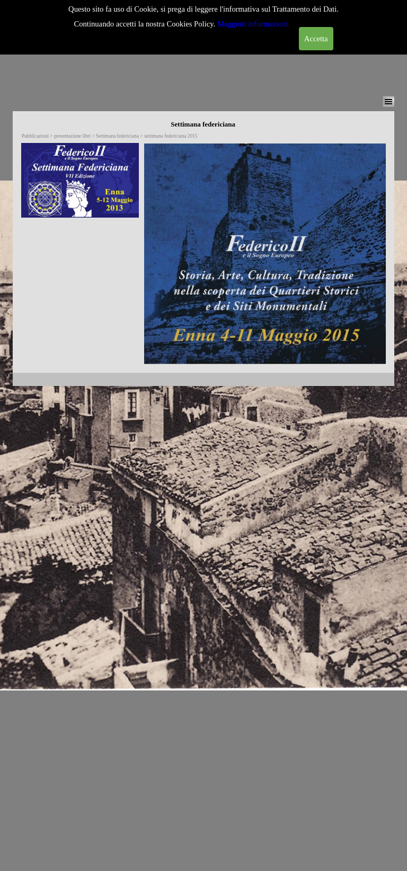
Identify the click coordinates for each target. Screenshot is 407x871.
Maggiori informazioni (252, 24)
